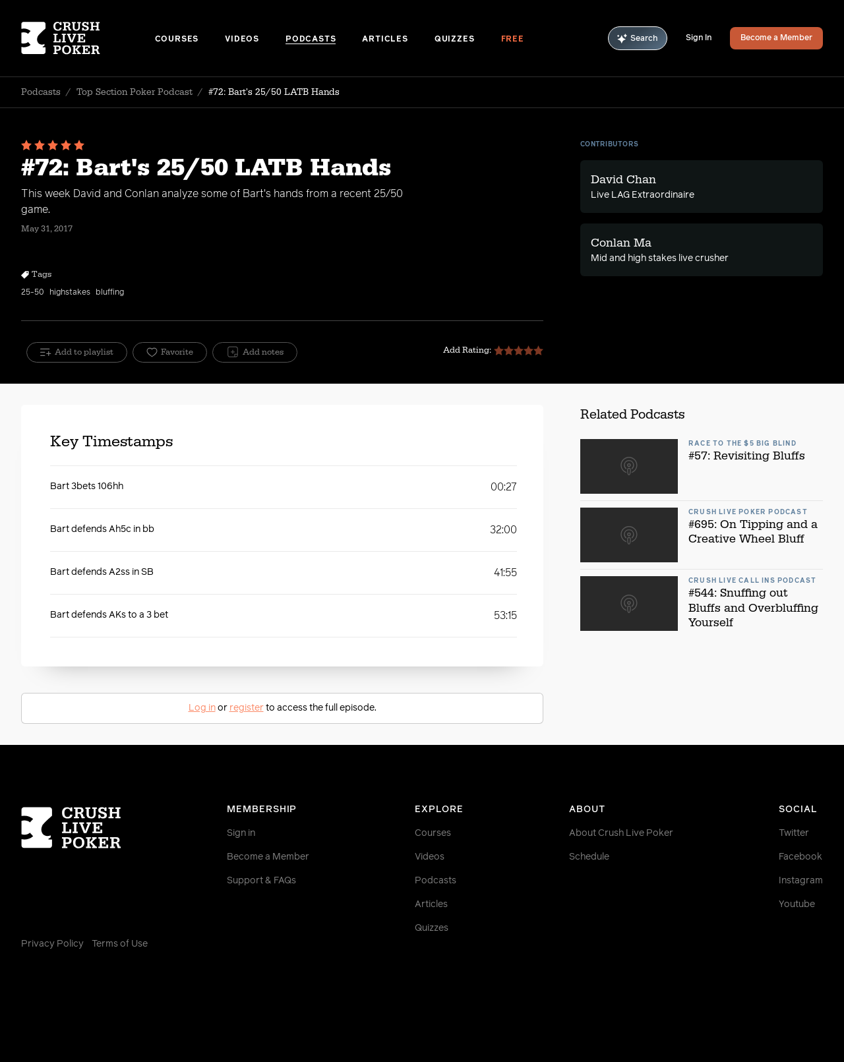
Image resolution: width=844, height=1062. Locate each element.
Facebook (800, 857)
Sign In (698, 38)
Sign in (241, 833)
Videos (242, 40)
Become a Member (776, 38)
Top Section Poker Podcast (134, 92)
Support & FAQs (261, 880)
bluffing (110, 293)
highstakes (69, 293)
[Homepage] (88, 38)
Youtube (797, 904)
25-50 (32, 293)
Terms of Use (120, 944)
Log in (202, 708)
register (246, 708)
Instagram (801, 880)
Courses (177, 40)
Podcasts (311, 40)
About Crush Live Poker (621, 833)
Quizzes (455, 40)
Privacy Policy (52, 944)
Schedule (589, 857)
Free (512, 40)
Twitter (794, 833)
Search (637, 39)
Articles (384, 40)
